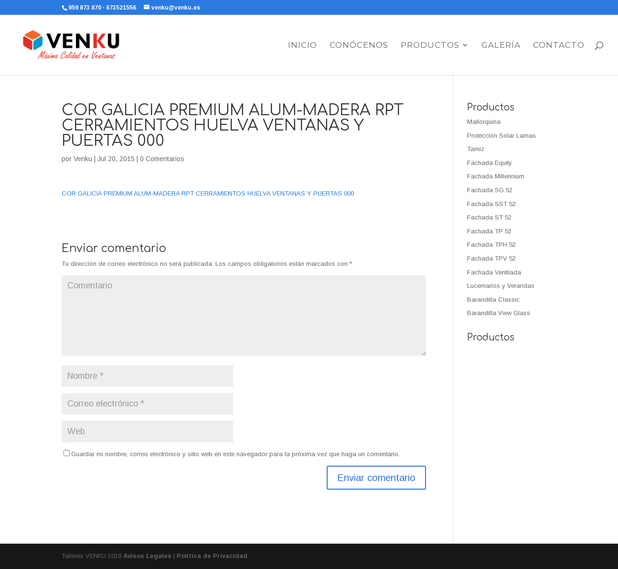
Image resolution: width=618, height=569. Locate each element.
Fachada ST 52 (489, 217)
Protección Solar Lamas (501, 135)
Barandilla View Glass (498, 313)
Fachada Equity (489, 162)
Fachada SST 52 (491, 204)
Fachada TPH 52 (491, 244)
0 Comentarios (162, 159)
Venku (83, 159)
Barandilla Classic (493, 299)
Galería (501, 46)
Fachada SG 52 (489, 190)
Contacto (559, 46)
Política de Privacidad (212, 555)
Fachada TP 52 (489, 231)
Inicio (302, 46)
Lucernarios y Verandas (500, 285)
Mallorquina (484, 121)
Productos (430, 46)
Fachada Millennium (495, 176)
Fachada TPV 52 (491, 258)
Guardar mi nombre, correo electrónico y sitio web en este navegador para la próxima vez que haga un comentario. (235, 454)
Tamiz (475, 149)
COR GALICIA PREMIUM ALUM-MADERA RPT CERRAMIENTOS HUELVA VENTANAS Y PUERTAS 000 (208, 193)
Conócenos (359, 46)
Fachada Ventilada (494, 272)
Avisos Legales (147, 555)
